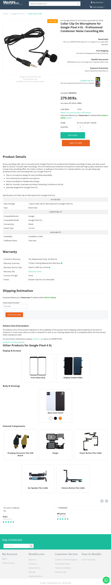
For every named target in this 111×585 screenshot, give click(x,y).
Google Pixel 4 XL (18, 13)
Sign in (4, 559)
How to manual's (88, 559)
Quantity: (64, 127)
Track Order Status (62, 563)
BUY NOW (72, 135)
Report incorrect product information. (76, 112)
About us (32, 559)
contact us (36, 339)
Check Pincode (14, 314)
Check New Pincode (11, 302)
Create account (8, 563)
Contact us (33, 563)
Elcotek (68, 583)
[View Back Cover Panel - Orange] (60, 418)
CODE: (63, 123)
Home (5, 13)
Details (69, 118)
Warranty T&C (60, 572)
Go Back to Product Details (13, 342)
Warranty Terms (35, 271)
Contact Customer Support (66, 559)
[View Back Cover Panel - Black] (55, 418)
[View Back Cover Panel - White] (50, 418)
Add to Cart (76, 143)
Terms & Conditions (63, 568)
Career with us (34, 568)
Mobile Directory (35, 576)
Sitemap (32, 572)
